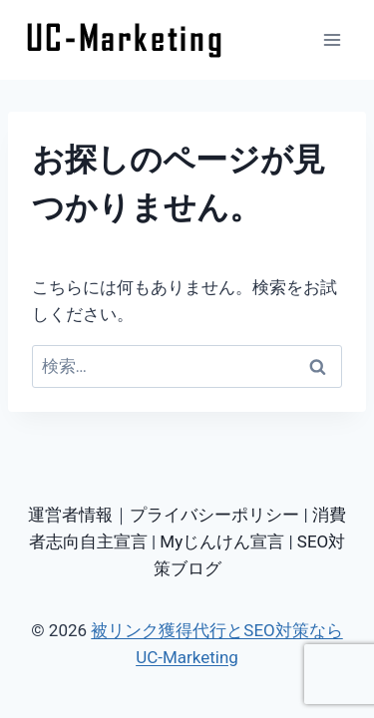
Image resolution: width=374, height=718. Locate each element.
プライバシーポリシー (214, 515)
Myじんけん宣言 (222, 541)
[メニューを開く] (331, 39)
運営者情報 (70, 515)
